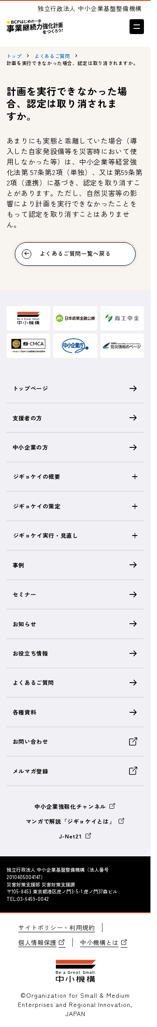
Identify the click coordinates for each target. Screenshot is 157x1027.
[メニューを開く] (137, 26)
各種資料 (75, 712)
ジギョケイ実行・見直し (45, 535)
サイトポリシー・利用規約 (56, 927)
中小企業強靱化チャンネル (75, 806)
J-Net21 (75, 836)
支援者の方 (75, 417)
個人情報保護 (41, 942)
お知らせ (75, 624)
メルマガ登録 (75, 771)
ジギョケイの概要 (37, 476)
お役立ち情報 (75, 653)
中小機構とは (103, 942)
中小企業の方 (75, 447)
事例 (75, 565)
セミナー (75, 594)
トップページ (75, 388)
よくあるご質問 (75, 682)
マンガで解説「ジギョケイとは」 (75, 821)
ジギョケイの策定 (37, 506)
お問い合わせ (75, 741)
